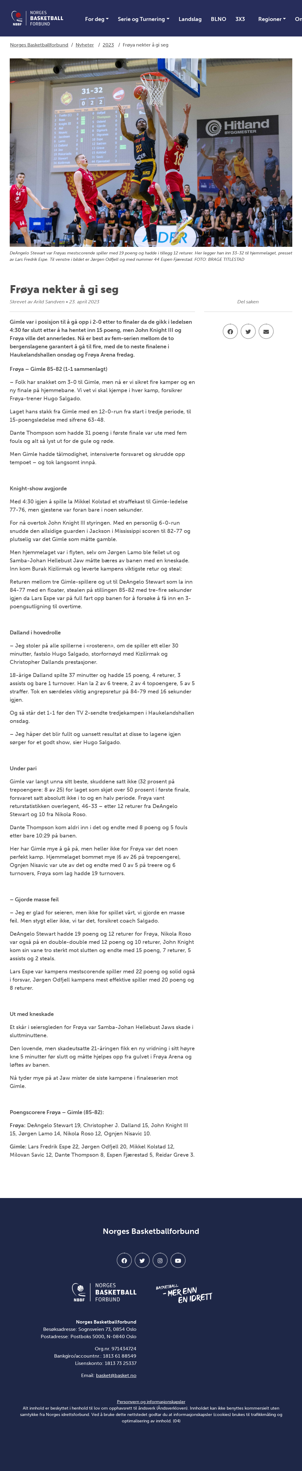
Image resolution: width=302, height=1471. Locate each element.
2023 (108, 45)
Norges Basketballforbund (39, 45)
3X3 (240, 19)
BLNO (218, 19)
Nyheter (85, 45)
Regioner (270, 19)
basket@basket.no (116, 1375)
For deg (95, 19)
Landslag (190, 19)
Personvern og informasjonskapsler (151, 1401)
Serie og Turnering (141, 19)
